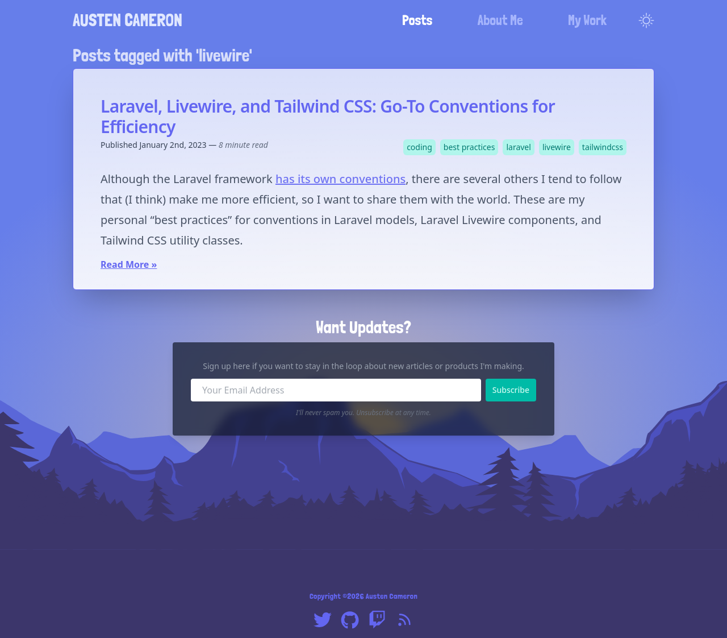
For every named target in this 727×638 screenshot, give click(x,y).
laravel (518, 147)
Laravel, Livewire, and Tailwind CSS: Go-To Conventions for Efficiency (328, 116)
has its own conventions (340, 179)
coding (419, 147)
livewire (556, 147)
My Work (587, 20)
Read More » (129, 264)
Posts (417, 20)
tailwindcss (602, 147)
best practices (469, 147)
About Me (500, 20)
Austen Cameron (127, 20)
